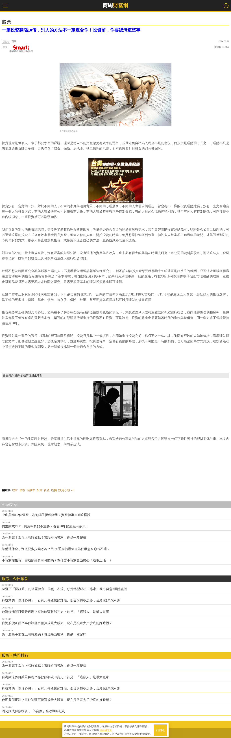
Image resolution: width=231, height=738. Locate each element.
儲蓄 (22, 490)
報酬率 (31, 490)
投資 (39, 490)
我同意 (160, 729)
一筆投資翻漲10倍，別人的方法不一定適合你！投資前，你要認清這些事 (71, 30)
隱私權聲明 (106, 729)
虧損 (54, 490)
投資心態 (64, 490)
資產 (47, 490)
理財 (15, 490)
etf (72, 490)
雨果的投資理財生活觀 (21, 49)
